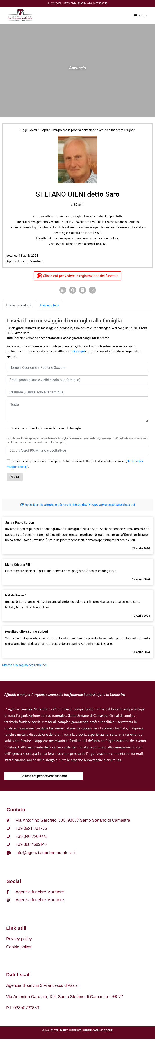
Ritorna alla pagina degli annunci (24, 665)
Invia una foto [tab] (49, 305)
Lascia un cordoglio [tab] (19, 305)
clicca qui (78, 351)
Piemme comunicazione (97, 1031)
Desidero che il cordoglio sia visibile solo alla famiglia (44, 428)
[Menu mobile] (140, 15)
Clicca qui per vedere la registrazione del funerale (77, 275)
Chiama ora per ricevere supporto (44, 776)
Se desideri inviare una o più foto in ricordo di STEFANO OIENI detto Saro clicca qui (77, 504)
